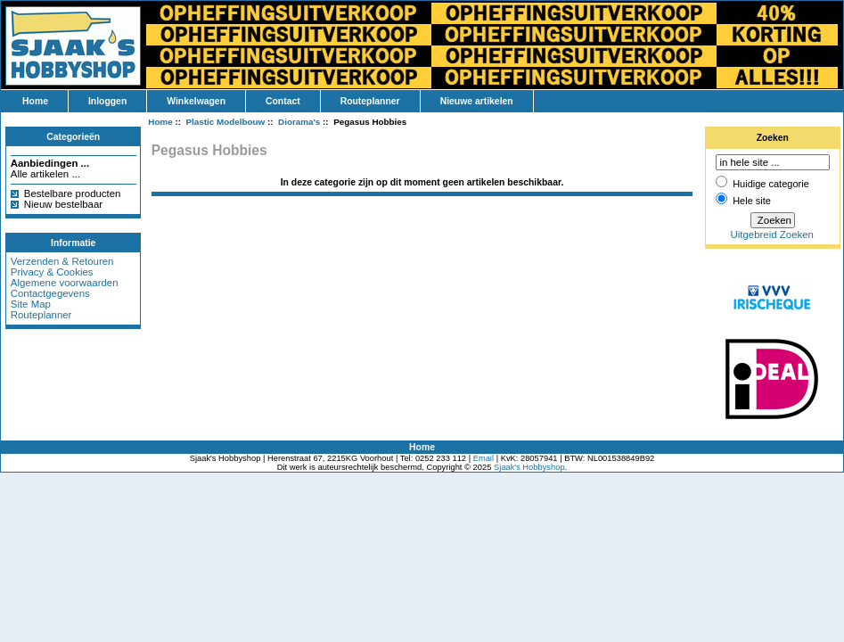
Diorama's (299, 122)
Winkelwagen (196, 101)
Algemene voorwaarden (65, 282)
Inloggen (107, 101)
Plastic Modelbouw (226, 122)
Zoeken (773, 138)
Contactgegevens (50, 293)
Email (483, 458)
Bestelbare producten (72, 193)
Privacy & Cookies (52, 272)
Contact (283, 101)
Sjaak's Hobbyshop (529, 467)
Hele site (752, 200)
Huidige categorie (771, 183)
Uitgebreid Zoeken (772, 234)
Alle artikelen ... (45, 174)
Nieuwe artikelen (476, 101)
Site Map (31, 304)
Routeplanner (370, 101)
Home (35, 101)
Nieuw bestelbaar (63, 204)
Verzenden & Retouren (62, 261)
